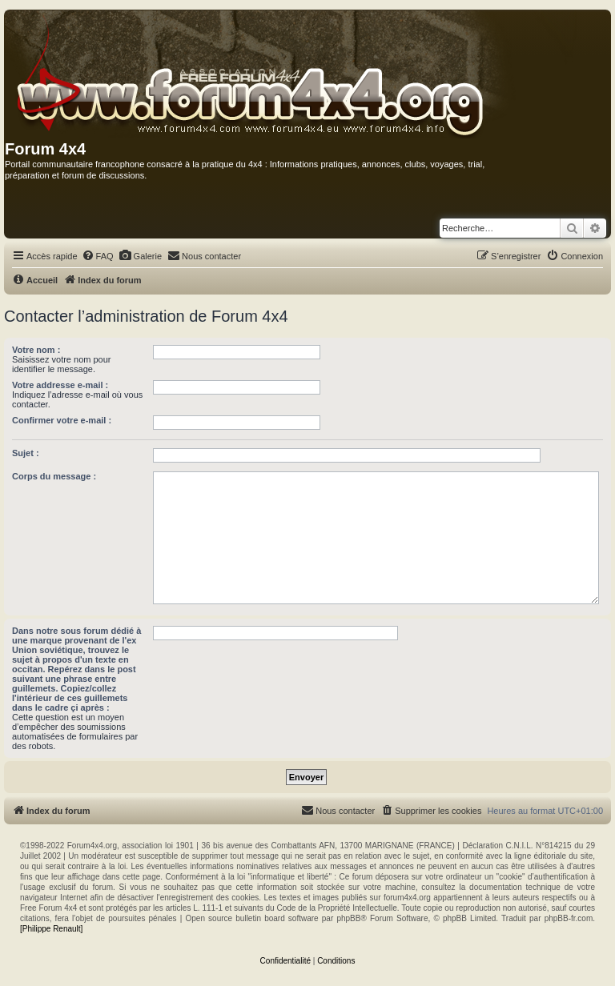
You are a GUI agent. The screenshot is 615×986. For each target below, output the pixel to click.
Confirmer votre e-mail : (61, 420)
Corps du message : (54, 476)
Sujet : (25, 453)
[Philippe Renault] (51, 928)
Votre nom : (36, 350)
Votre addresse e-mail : (60, 385)
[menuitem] (98, 256)
